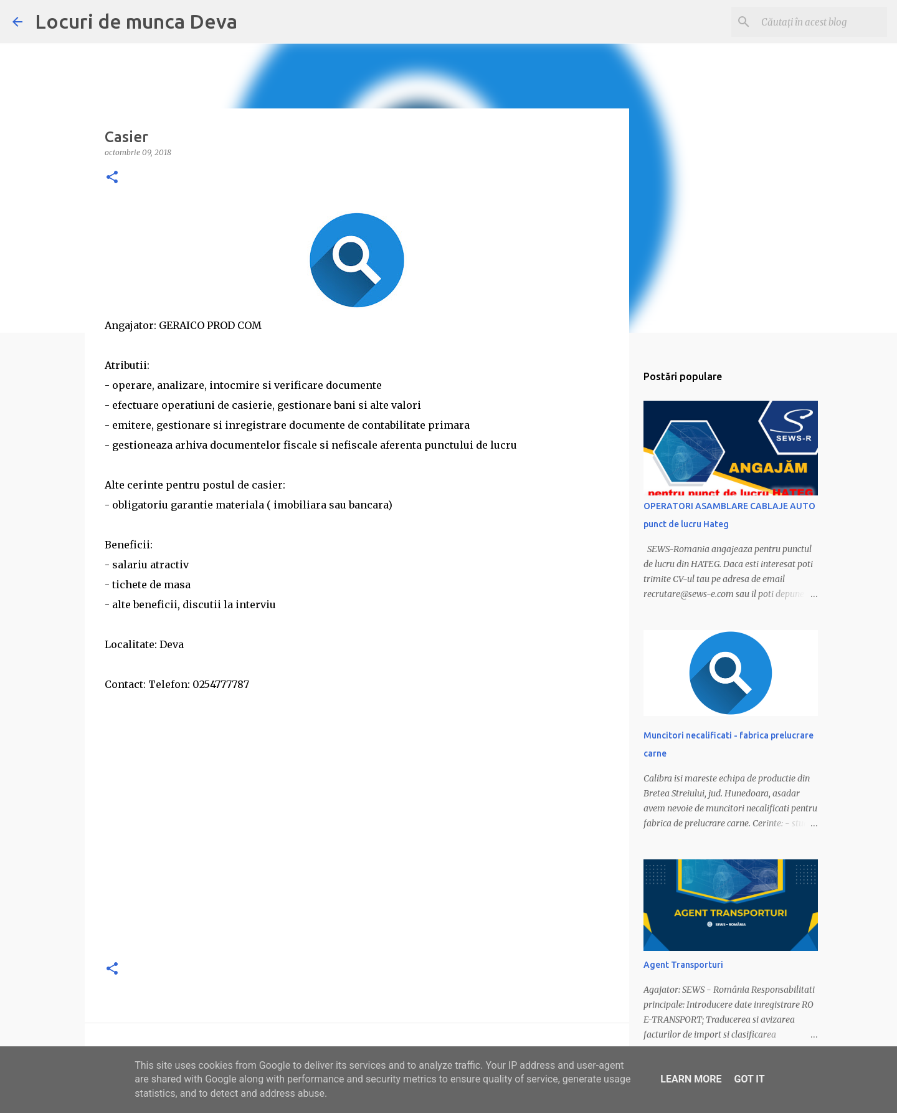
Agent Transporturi (683, 965)
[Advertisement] (357, 861)
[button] (112, 178)
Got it (749, 1079)
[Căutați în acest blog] (821, 22)
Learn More (690, 1079)
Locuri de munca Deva (136, 21)
